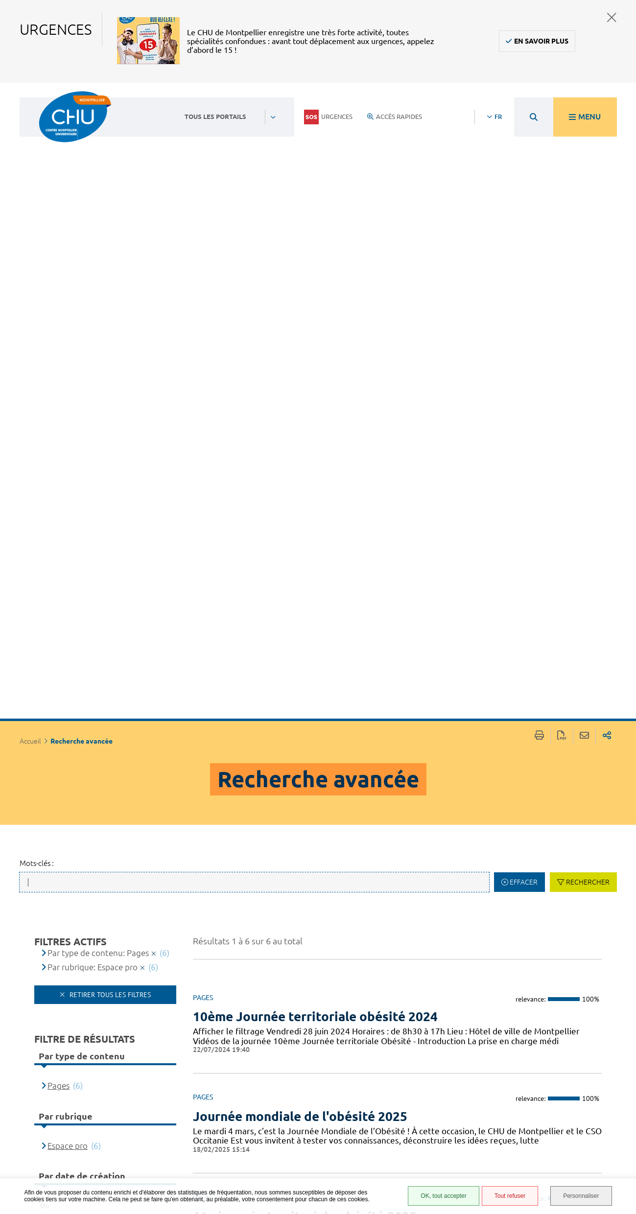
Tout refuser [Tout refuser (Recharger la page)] (510, 1195)
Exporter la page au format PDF (562, 100)
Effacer (524, 246)
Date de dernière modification (103, 778)
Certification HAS (422, 1166)
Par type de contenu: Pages (98, 317)
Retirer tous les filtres (109, 358)
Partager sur (607, 100)
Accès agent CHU (421, 1072)
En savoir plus (541, 41)
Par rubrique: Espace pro (92, 331)
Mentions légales (423, 1108)
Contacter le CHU (275, 1057)
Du (44, 570)
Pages (58, 449)
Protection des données (420, 1123)
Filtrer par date (109, 655)
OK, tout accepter (443, 1195)
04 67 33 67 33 (270, 1086)
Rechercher (588, 246)
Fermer (611, 17)
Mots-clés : (37, 227)
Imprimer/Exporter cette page (539, 100)
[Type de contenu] (86, 764)
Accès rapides (394, 116)
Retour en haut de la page (619, 1049)
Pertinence (67, 736)
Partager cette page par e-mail (584, 100)
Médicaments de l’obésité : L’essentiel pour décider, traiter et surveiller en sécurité (377, 905)
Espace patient (418, 1061)
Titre (56, 749)
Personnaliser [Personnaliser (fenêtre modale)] (581, 1195)
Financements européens (417, 1152)
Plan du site (414, 1137)
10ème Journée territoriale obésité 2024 (315, 381)
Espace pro (67, 509)
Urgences (328, 117)
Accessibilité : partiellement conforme (418, 1090)
